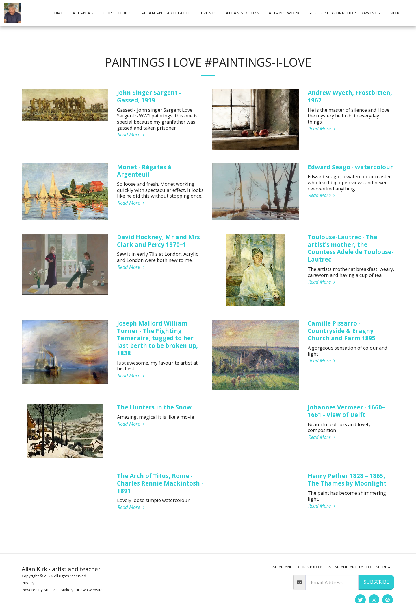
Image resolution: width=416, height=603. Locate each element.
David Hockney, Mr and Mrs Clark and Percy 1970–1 (158, 241)
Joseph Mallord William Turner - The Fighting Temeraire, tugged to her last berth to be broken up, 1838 (157, 338)
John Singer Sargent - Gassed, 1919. (149, 96)
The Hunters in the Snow (154, 407)
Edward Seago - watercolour (350, 167)
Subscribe (376, 581)
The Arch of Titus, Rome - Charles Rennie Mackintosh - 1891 (160, 483)
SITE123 (51, 589)
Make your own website (82, 589)
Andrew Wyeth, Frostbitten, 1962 (350, 96)
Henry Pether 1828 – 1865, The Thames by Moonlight (347, 479)
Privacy (28, 582)
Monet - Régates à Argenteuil (144, 171)
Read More (132, 135)
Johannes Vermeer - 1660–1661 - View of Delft (346, 411)
